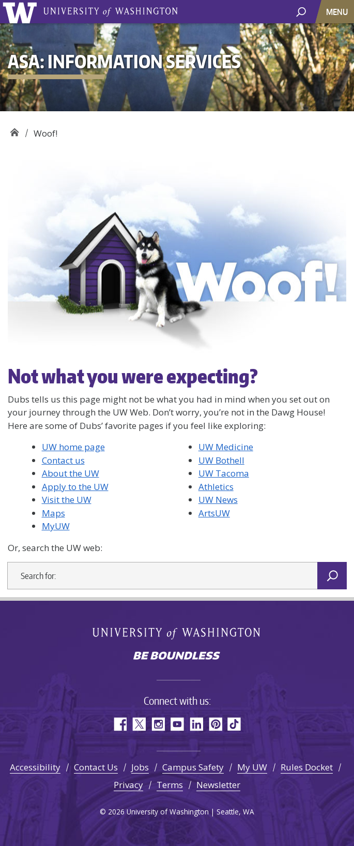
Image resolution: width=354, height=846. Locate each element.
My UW (252, 767)
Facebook (120, 724)
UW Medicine (225, 447)
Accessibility (35, 767)
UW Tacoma (223, 473)
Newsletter (218, 785)
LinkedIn (196, 724)
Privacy (128, 785)
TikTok (234, 724)
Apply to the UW (75, 487)
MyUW (56, 526)
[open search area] (301, 11)
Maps (53, 513)
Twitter (139, 724)
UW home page (73, 447)
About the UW (70, 473)
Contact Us (96, 767)
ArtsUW (214, 513)
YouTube (177, 724)
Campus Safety (193, 767)
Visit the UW (66, 500)
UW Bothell (221, 460)
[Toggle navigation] (338, 11)
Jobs (140, 767)
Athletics (216, 487)
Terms (170, 785)
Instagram (158, 724)
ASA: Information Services (14, 130)
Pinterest (215, 724)
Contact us (63, 460)
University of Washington (21, 11)
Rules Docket (307, 767)
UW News (218, 500)
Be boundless (177, 656)
